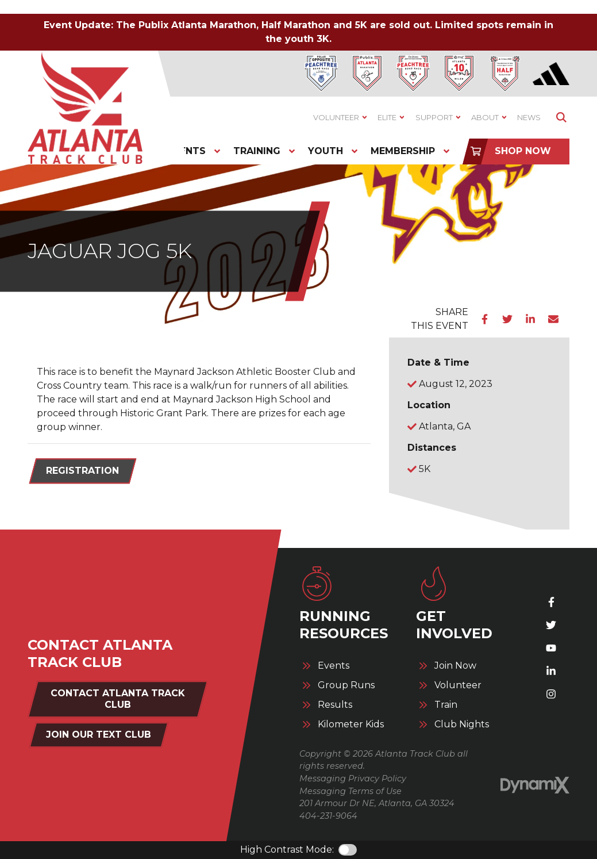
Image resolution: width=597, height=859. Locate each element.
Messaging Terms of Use (350, 791)
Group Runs (346, 685)
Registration (82, 470)
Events (333, 666)
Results (335, 705)
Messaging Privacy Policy (352, 778)
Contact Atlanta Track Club (118, 699)
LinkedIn (530, 319)
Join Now (455, 666)
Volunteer (458, 685)
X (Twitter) (551, 624)
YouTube (551, 647)
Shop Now (523, 150)
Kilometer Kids (351, 724)
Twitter (507, 319)
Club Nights (461, 724)
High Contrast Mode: (287, 849)
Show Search (561, 117)
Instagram (551, 693)
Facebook (484, 319)
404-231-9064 (328, 816)
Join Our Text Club (98, 734)
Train (445, 705)
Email (553, 319)
